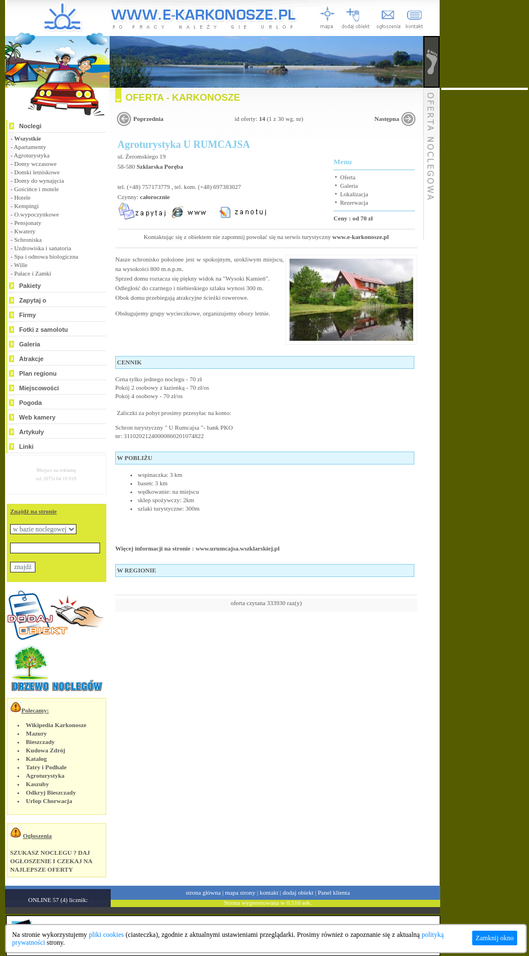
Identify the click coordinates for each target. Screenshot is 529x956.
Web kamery (37, 417)
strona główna (203, 892)
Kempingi (26, 205)
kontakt (269, 892)
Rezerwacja (354, 203)
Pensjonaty (27, 222)
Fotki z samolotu (43, 329)
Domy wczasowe (35, 163)
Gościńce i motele (36, 189)
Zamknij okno (495, 938)
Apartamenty (30, 146)
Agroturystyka (32, 155)
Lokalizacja (354, 194)
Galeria (29, 344)
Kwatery (24, 231)
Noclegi (30, 126)
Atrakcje (31, 358)
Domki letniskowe (37, 172)
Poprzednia (148, 118)
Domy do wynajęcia (39, 180)
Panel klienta (334, 892)
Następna (386, 118)
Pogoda (30, 402)
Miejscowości (39, 388)
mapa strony (240, 892)
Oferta (347, 177)
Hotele (22, 197)
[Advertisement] (484, 258)
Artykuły (31, 432)
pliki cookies (106, 935)
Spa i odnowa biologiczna (46, 256)
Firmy (27, 315)
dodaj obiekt (298, 892)
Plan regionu (38, 373)
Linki (26, 446)
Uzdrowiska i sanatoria (42, 248)
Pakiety (30, 285)
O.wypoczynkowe (36, 214)
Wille (21, 264)
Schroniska (28, 239)
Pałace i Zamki (32, 273)
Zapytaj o (32, 300)
